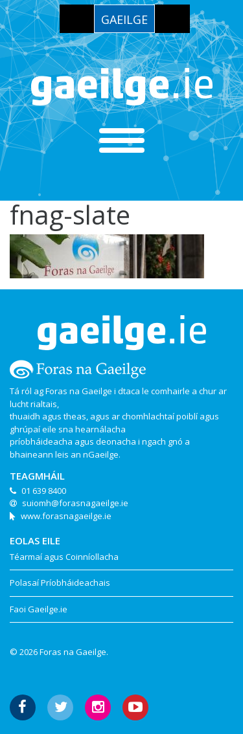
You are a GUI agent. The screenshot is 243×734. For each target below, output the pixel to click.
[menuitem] (124, 19)
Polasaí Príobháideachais (60, 582)
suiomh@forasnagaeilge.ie (75, 503)
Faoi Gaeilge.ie (38, 609)
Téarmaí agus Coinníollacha (64, 556)
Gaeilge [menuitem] (124, 19)
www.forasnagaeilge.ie (66, 516)
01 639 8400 (43, 490)
